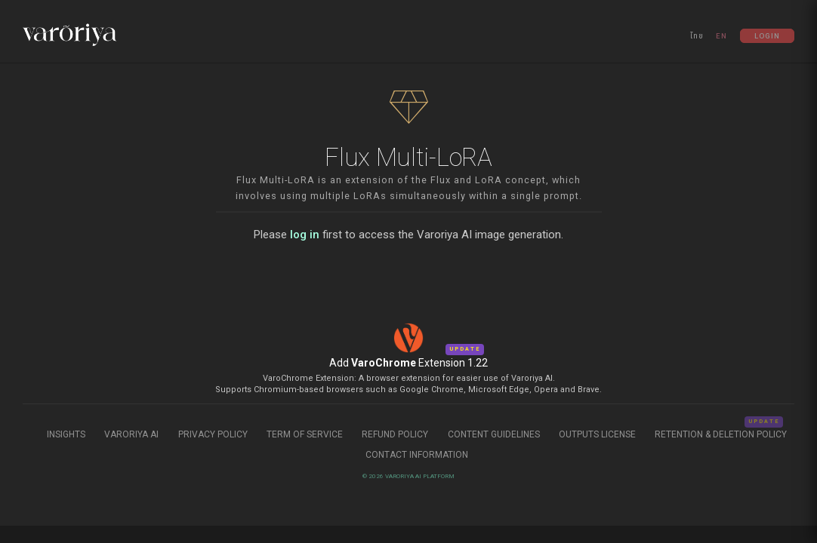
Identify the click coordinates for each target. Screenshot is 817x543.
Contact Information (416, 454)
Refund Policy (396, 434)
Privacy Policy (213, 434)
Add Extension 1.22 (408, 363)
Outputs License (597, 434)
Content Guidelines (495, 434)
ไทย (697, 36)
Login (767, 36)
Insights (67, 434)
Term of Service (305, 434)
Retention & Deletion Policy (721, 434)
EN (721, 36)
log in (304, 234)
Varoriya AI (131, 434)
